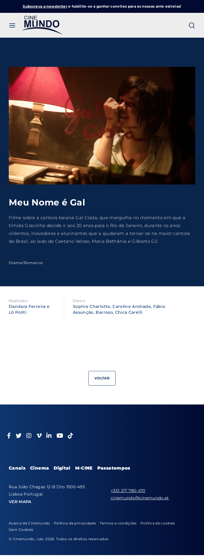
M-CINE (84, 468)
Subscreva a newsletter (45, 6)
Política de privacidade (75, 523)
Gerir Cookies (21, 529)
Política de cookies (157, 523)
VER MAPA (20, 501)
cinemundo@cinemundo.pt (140, 498)
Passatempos (113, 468)
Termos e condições (118, 523)
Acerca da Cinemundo (29, 523)
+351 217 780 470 (128, 490)
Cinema (39, 468)
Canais (17, 468)
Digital (62, 468)
